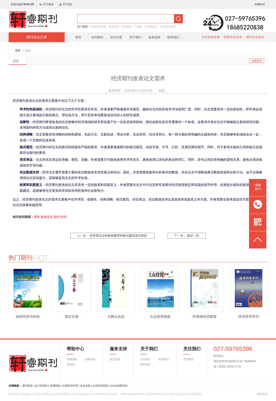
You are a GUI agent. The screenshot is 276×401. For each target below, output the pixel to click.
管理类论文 (151, 26)
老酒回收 (55, 385)
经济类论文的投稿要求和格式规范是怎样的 (118, 235)
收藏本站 (260, 4)
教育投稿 (114, 26)
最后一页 (193, 235)
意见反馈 (115, 359)
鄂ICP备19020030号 (132, 394)
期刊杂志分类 (36, 37)
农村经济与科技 (28, 316)
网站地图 (262, 394)
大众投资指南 (160, 316)
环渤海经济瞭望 (204, 316)
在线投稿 (90, 359)
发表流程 (154, 37)
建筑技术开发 (98, 26)
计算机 (138, 26)
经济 (64, 217)
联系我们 (173, 37)
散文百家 (72, 316)
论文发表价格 (211, 37)
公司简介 (145, 359)
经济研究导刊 (248, 316)
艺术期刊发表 (168, 26)
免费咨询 (256, 60)
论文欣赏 (116, 37)
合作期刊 (97, 37)
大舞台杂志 (116, 316)
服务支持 (116, 350)
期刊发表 (27, 385)
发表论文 (47, 217)
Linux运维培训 (118, 385)
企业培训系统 (100, 385)
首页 (78, 37)
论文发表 (85, 385)
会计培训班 (41, 385)
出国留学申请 (70, 385)
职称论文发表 (233, 37)
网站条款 (145, 364)
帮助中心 (75, 350)
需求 (37, 217)
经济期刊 (127, 26)
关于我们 (135, 37)
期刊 (57, 217)
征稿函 (71, 364)
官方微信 (46, 4)
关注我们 (189, 350)
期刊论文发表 (255, 37)
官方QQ (65, 4)
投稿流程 (72, 359)
